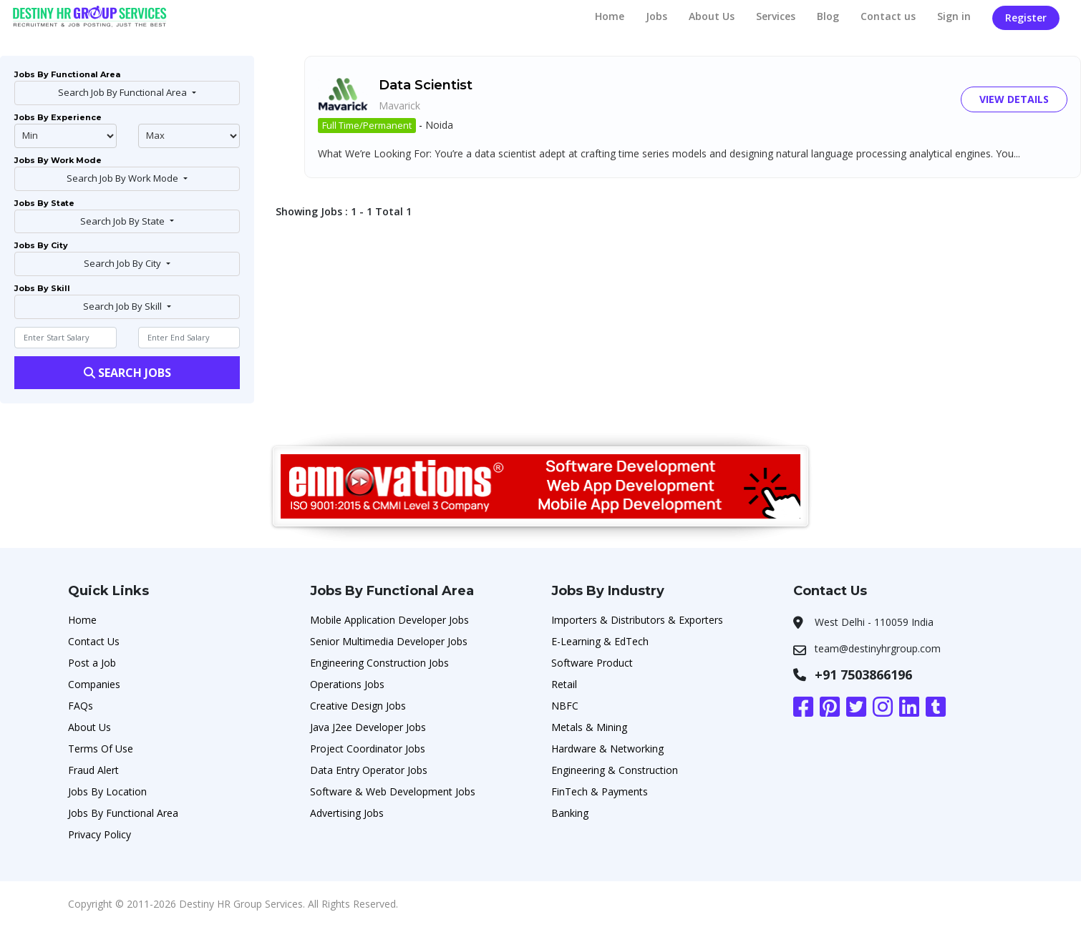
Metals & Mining (589, 727)
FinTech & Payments (599, 791)
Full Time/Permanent (367, 125)
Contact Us (94, 641)
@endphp (189, 136)
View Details (1014, 99)
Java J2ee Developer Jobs (368, 727)
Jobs (656, 16)
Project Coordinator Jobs (367, 748)
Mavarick (399, 105)
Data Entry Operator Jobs (368, 770)
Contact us (888, 16)
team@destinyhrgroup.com (878, 648)
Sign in (954, 16)
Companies (94, 684)
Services (775, 16)
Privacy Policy (99, 834)
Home (609, 16)
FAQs (80, 705)
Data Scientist (425, 85)
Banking (569, 813)
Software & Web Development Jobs (392, 791)
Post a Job (92, 663)
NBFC (564, 705)
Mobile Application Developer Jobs (389, 620)
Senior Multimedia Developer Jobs (388, 641)
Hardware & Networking (607, 748)
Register (1026, 17)
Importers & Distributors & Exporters (637, 620)
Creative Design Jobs (358, 705)
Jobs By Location (107, 791)
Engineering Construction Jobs (379, 663)
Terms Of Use (100, 748)
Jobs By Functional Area (123, 813)
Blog (828, 16)
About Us (712, 16)
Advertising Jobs (347, 813)
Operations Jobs (347, 684)
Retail (564, 684)
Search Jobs (127, 373)
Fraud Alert (93, 770)
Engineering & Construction (614, 770)
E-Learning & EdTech (600, 641)
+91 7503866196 (863, 674)
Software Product (592, 663)
